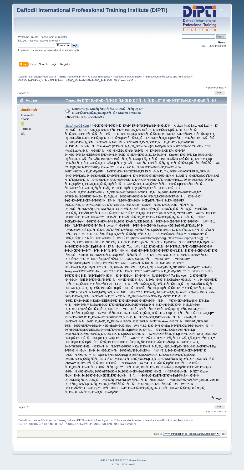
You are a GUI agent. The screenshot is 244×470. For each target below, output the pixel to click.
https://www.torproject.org (184, 238)
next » (223, 87)
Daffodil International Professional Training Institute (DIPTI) (92, 10)
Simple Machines (138, 460)
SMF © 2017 (121, 460)
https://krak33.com (77, 125)
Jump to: (158, 434)
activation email (49, 40)
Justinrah (29, 110)
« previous (212, 87)
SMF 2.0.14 (106, 460)
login (51, 37)
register (62, 37)
